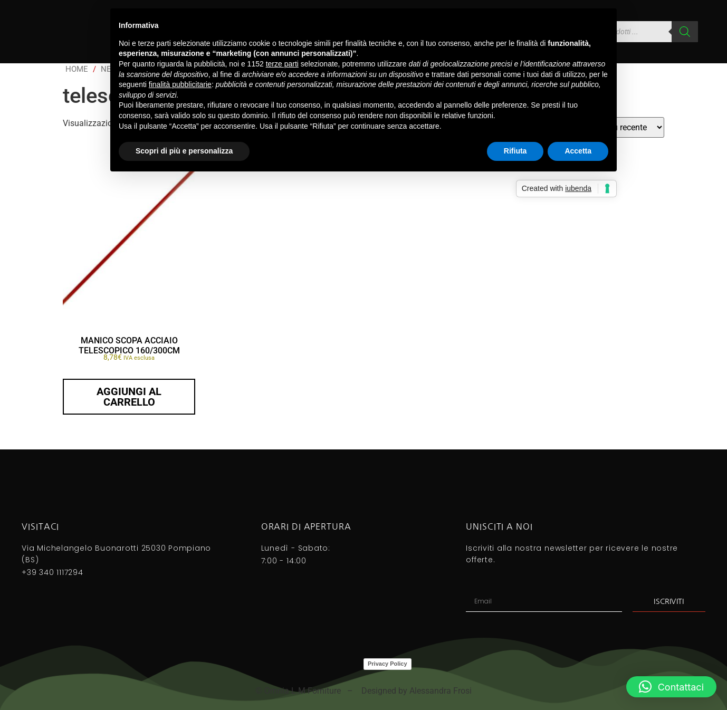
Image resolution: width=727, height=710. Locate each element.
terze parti (282, 64)
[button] (671, 686)
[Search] (685, 31)
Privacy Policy (387, 663)
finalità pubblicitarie (180, 84)
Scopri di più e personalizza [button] (184, 151)
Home (76, 69)
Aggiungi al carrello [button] (129, 396)
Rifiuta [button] (515, 151)
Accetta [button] (578, 151)
